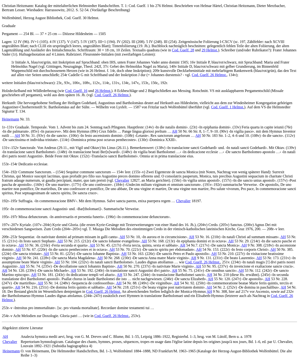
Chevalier (122, 180)
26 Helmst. (103, 91)
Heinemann (10, 119)
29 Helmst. (210, 50)
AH (174, 131)
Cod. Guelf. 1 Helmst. (227, 107)
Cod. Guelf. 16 (76, 91)
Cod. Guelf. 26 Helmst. (209, 75)
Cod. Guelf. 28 (183, 50)
